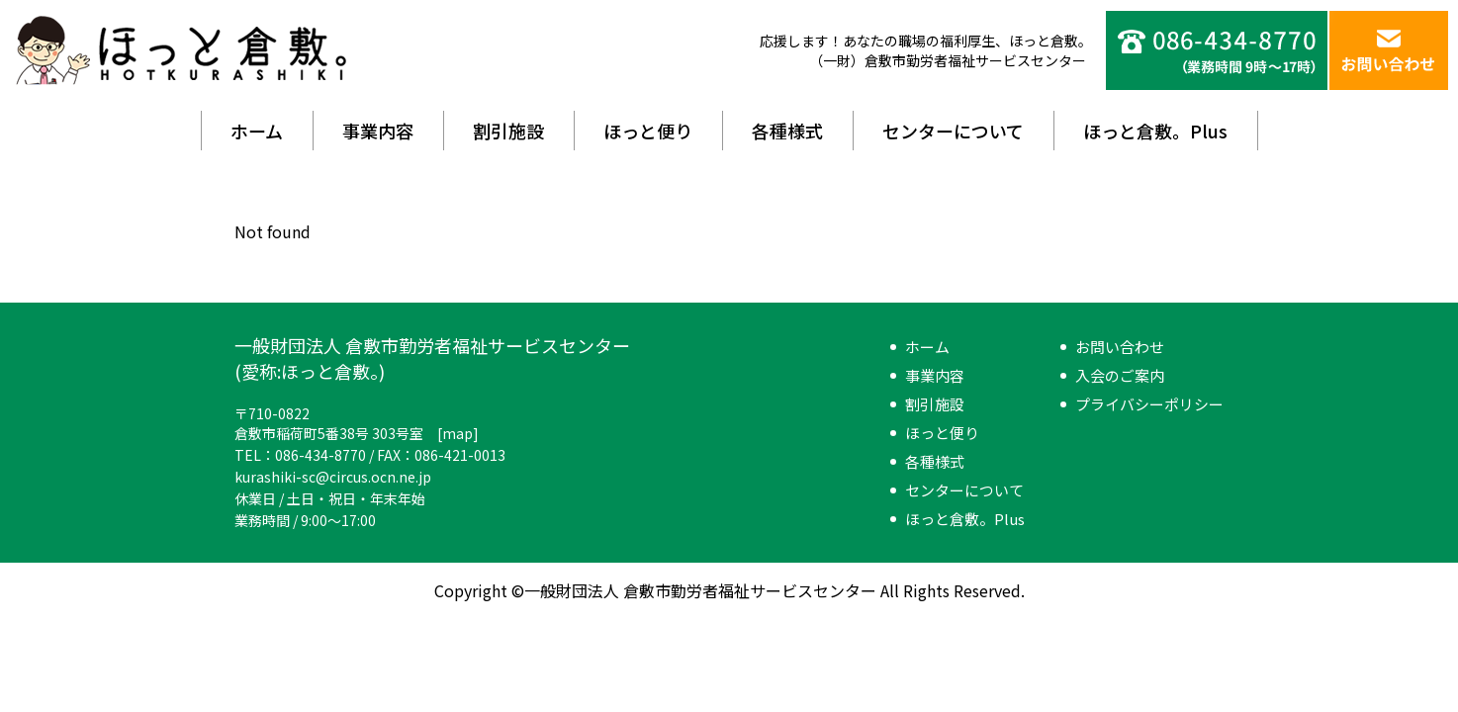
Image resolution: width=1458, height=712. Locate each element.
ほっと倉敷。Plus (1155, 130)
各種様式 (787, 130)
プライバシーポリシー (1149, 404)
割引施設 (508, 130)
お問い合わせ (1119, 346)
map (457, 433)
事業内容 (377, 130)
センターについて (953, 130)
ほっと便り (647, 130)
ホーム (256, 130)
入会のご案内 (1119, 375)
